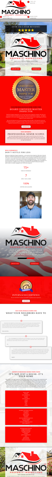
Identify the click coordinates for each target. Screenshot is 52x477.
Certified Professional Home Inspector (17, 156)
